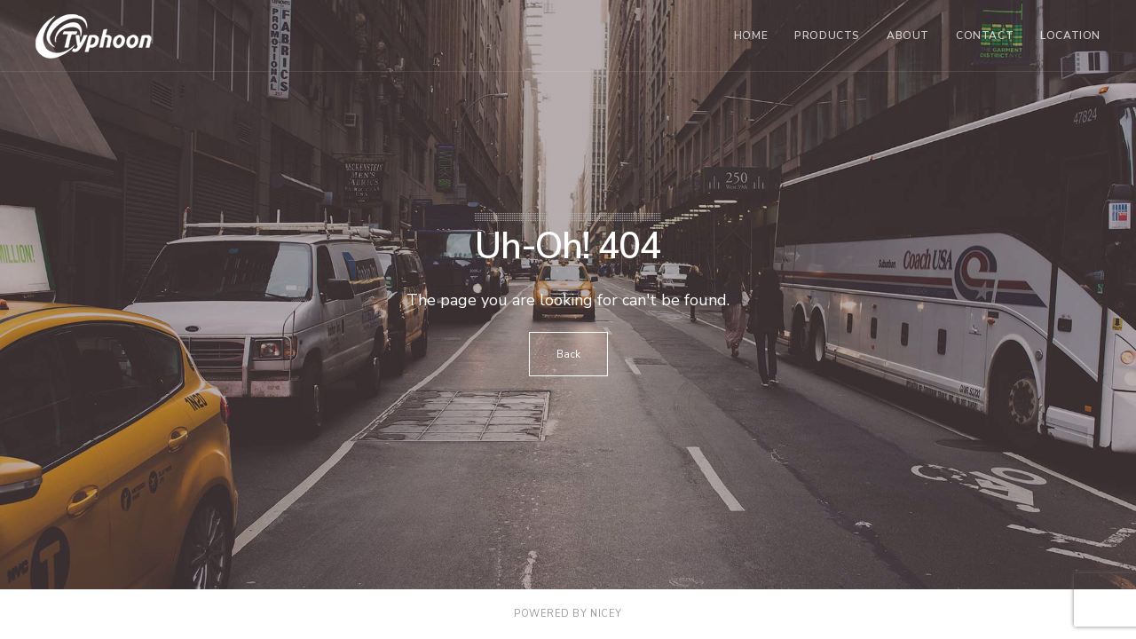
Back (568, 354)
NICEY (606, 613)
